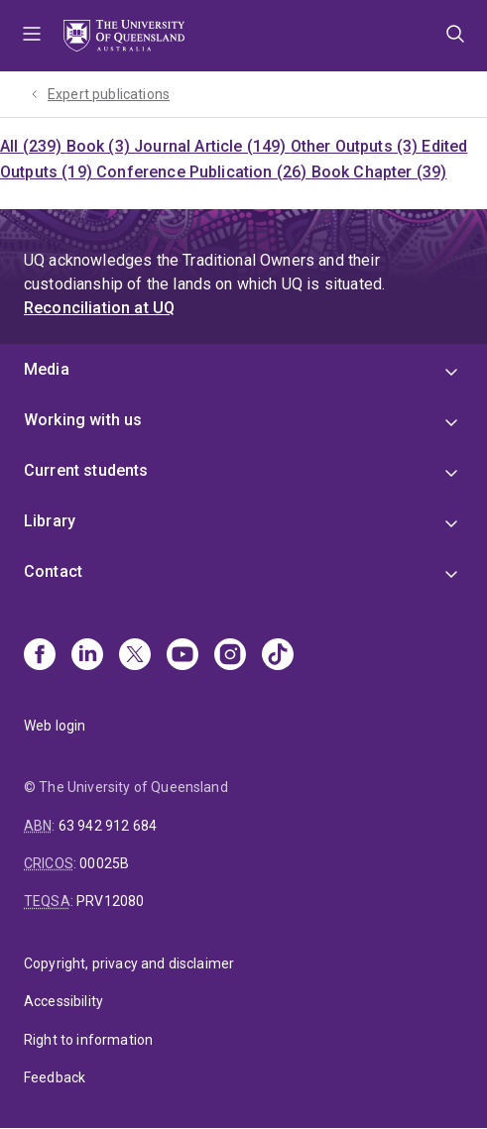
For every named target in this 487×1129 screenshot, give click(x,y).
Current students (86, 470)
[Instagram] (230, 656)
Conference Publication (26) (203, 172)
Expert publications (109, 94)
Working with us (83, 419)
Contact (53, 571)
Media (46, 369)
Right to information (88, 1040)
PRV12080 (110, 901)
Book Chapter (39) (379, 172)
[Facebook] (40, 656)
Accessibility (63, 1001)
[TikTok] (278, 656)
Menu (31, 35)
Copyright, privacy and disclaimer (129, 963)
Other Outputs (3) (357, 146)
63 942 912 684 (108, 826)
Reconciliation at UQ (99, 307)
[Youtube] (182, 656)
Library (49, 520)
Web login (54, 726)
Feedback (54, 1077)
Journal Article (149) (212, 146)
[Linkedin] (87, 656)
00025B (104, 863)
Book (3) (100, 146)
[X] (135, 656)
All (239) (33, 146)
